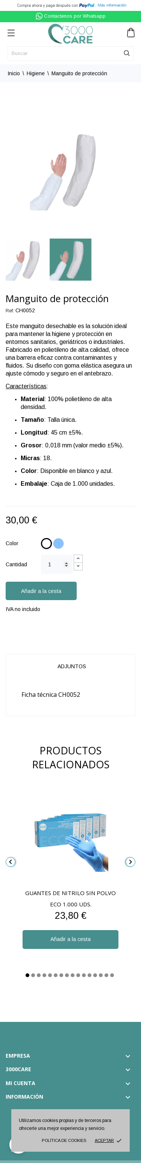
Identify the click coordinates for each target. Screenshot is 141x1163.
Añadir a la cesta (41, 591)
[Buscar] (70, 53)
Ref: (10, 310)
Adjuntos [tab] (72, 666)
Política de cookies (64, 1140)
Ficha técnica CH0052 (50, 694)
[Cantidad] (57, 564)
